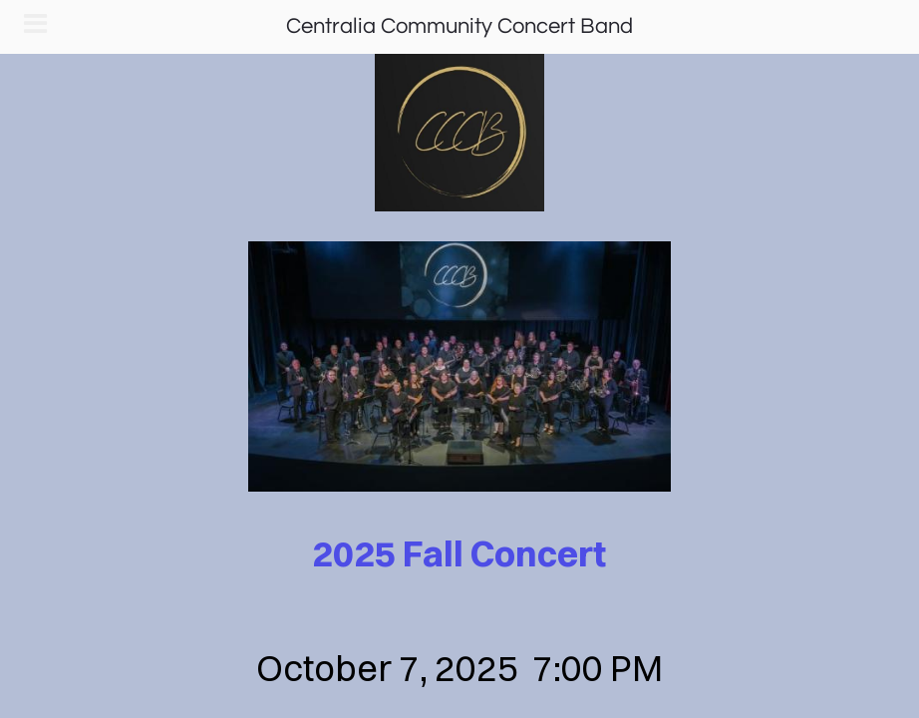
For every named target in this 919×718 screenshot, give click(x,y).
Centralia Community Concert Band (459, 26)
